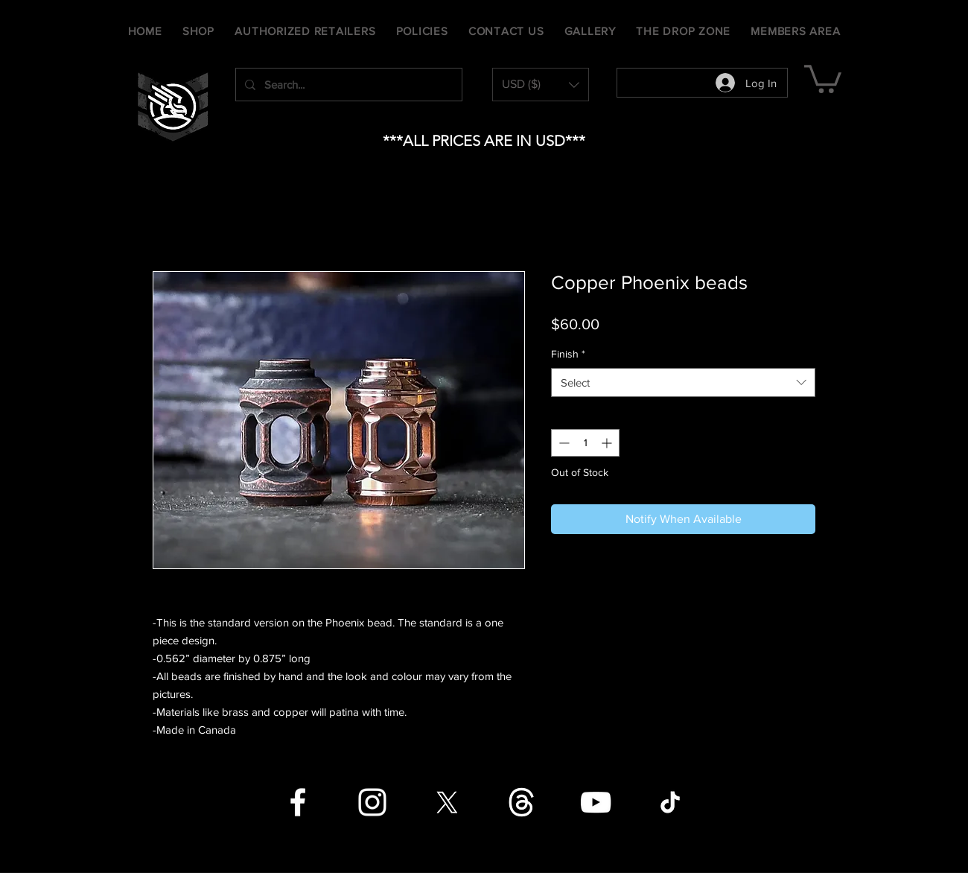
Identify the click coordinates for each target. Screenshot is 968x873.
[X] (446, 802)
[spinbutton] (585, 443)
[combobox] (683, 382)
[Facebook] (297, 802)
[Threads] (521, 802)
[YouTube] (595, 802)
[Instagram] (372, 802)
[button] (540, 84)
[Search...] (347, 85)
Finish (568, 354)
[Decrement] (562, 443)
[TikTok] (670, 802)
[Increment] (608, 443)
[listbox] (540, 84)
